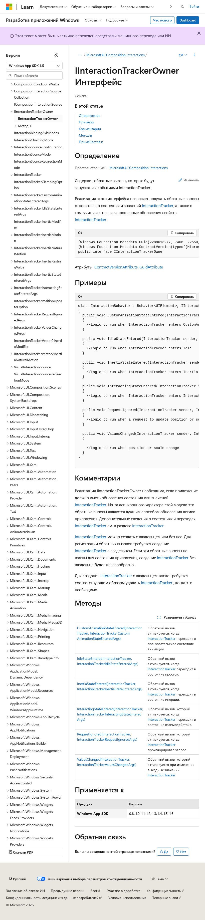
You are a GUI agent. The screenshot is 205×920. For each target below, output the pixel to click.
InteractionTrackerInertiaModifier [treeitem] (37, 224)
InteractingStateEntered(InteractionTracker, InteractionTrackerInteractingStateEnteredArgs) (110, 714)
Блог (93, 890)
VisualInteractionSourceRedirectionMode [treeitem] (38, 377)
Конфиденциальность (163, 890)
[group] (137, 247)
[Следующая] (171, 6)
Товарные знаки (165, 897)
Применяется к (91, 141)
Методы (85, 135)
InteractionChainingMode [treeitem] (33, 140)
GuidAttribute (151, 266)
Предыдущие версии (67, 890)
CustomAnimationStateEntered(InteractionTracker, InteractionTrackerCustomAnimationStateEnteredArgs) (109, 633)
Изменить (188, 180)
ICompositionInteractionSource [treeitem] (38, 104)
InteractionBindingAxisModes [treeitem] (36, 132)
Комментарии (90, 128)
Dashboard (187, 20)
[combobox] (34, 66)
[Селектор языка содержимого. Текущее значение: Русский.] (17, 879)
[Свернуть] (56, 55)
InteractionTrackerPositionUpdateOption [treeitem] (38, 303)
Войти (194, 6)
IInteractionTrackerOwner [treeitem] (38, 118)
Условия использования (127, 897)
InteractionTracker (157, 205)
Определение (89, 115)
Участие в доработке (123, 890)
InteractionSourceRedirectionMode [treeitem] (38, 164)
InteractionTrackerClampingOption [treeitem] (38, 184)
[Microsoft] (9, 6)
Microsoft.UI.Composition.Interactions (115, 54)
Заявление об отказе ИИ (25, 890)
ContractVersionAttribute (116, 266)
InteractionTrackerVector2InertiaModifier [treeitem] (38, 343)
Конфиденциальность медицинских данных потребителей (52, 897)
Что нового (162, 20)
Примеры (86, 122)
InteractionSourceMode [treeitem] (32, 154)
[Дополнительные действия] (194, 55)
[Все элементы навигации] (79, 55)
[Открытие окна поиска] (182, 6)
